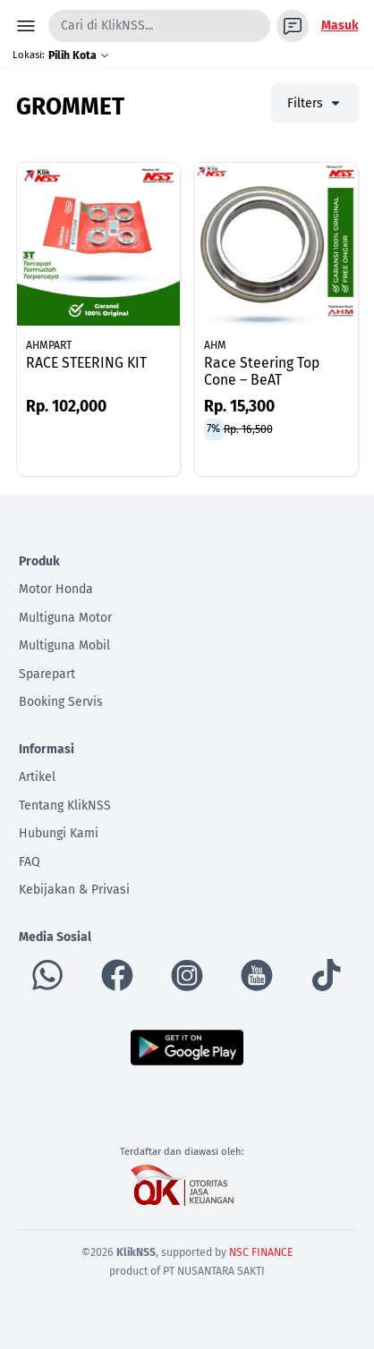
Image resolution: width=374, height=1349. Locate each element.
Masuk (340, 25)
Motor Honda (56, 589)
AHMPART (49, 345)
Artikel (37, 777)
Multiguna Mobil (64, 645)
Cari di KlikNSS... (107, 25)
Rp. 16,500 (248, 428)
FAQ (29, 862)
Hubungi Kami (58, 833)
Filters (314, 103)
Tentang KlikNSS (65, 805)
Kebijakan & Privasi (74, 889)
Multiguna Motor (65, 617)
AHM (215, 345)
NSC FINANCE (261, 1252)
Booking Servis (61, 701)
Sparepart (47, 674)
